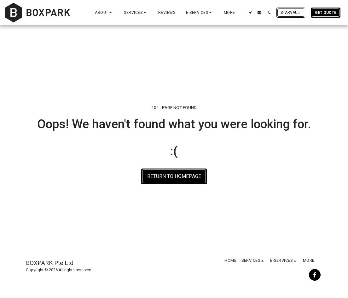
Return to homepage (174, 176)
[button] (104, 13)
